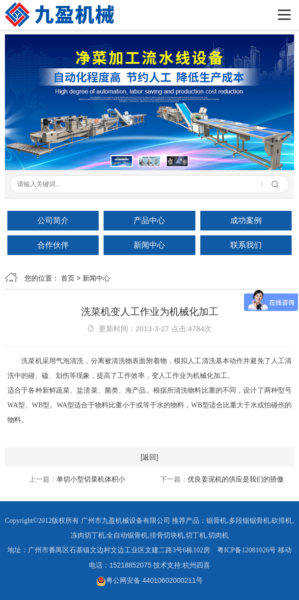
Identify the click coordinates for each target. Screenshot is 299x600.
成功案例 (246, 220)
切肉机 (218, 535)
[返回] (150, 457)
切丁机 (196, 535)
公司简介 (53, 220)
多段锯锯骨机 (249, 520)
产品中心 (149, 220)
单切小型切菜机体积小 (90, 479)
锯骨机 (216, 520)
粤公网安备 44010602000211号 (149, 580)
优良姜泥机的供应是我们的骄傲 (236, 479)
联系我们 (246, 245)
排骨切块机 (167, 535)
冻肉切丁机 (88, 535)
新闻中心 (149, 245)
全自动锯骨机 (127, 535)
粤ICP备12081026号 (246, 550)
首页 (68, 278)
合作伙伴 (53, 245)
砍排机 (282, 520)
